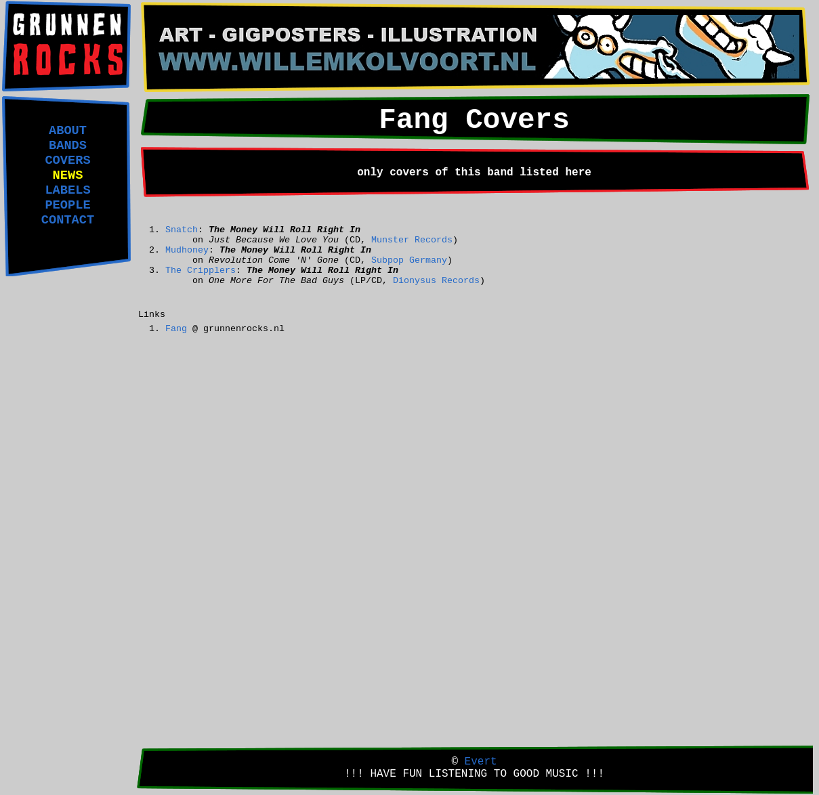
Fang (176, 329)
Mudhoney (187, 250)
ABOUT (68, 130)
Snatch (181, 230)
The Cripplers (200, 270)
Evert (481, 762)
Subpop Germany (409, 260)
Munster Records (412, 240)
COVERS (67, 160)
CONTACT (67, 220)
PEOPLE (67, 205)
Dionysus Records (436, 281)
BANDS (68, 145)
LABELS (67, 190)
